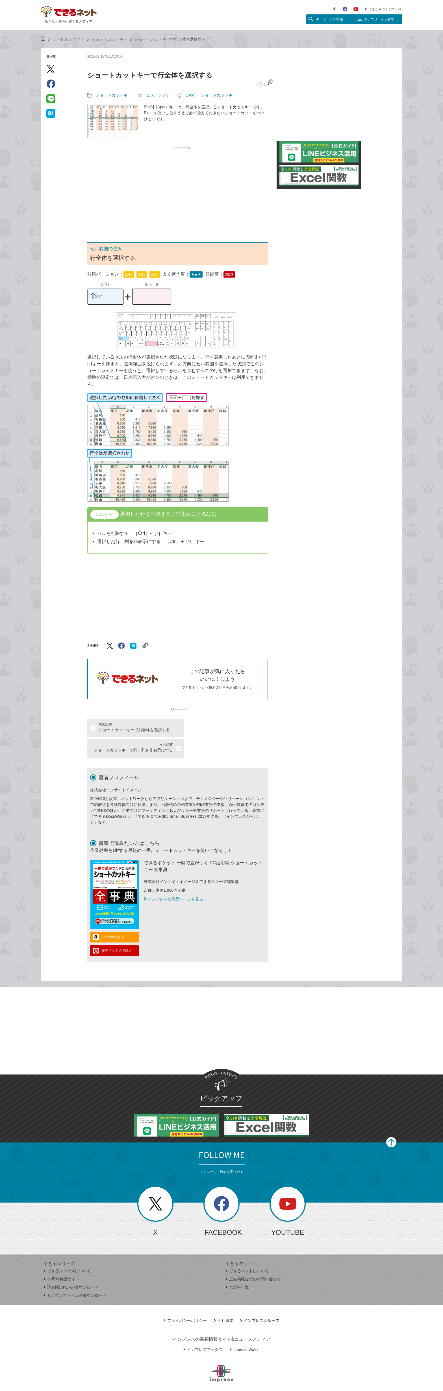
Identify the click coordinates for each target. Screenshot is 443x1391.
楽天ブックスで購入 (116, 930)
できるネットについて (383, 9)
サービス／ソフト (68, 39)
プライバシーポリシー (185, 1300)
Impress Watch (245, 1329)
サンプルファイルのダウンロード (75, 1275)
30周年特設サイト (61, 1258)
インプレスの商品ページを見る (173, 878)
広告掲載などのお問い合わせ (253, 1258)
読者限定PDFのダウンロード (71, 1267)
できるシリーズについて (67, 1250)
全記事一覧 (237, 1267)
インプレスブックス (203, 1329)
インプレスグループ (259, 1300)
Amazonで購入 (112, 917)
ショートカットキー (109, 39)
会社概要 (223, 1300)
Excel (190, 95)
